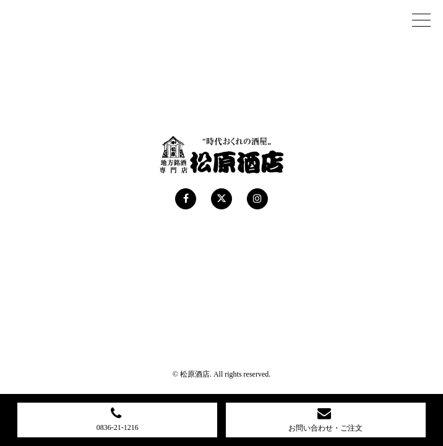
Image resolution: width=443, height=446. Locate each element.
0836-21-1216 (118, 418)
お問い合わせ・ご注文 (325, 419)
